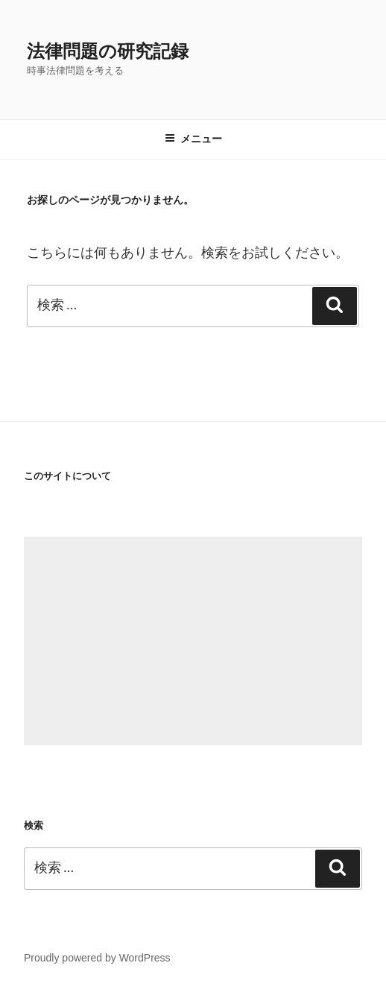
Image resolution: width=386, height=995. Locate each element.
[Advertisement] (193, 641)
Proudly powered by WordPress (97, 958)
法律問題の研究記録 (108, 51)
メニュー (193, 139)
